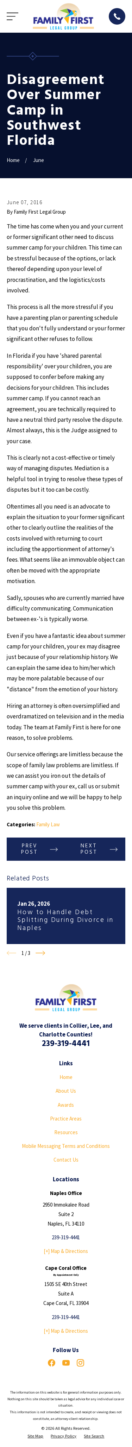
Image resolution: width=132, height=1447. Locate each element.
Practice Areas (66, 1118)
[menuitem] (35, 1436)
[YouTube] (66, 1363)
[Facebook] (51, 1363)
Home (66, 1077)
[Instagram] (80, 1363)
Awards (66, 1105)
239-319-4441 (66, 1044)
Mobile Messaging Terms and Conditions (66, 1146)
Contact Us (66, 1159)
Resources (66, 1132)
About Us (66, 1090)
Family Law (48, 824)
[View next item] (40, 953)
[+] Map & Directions (66, 1251)
